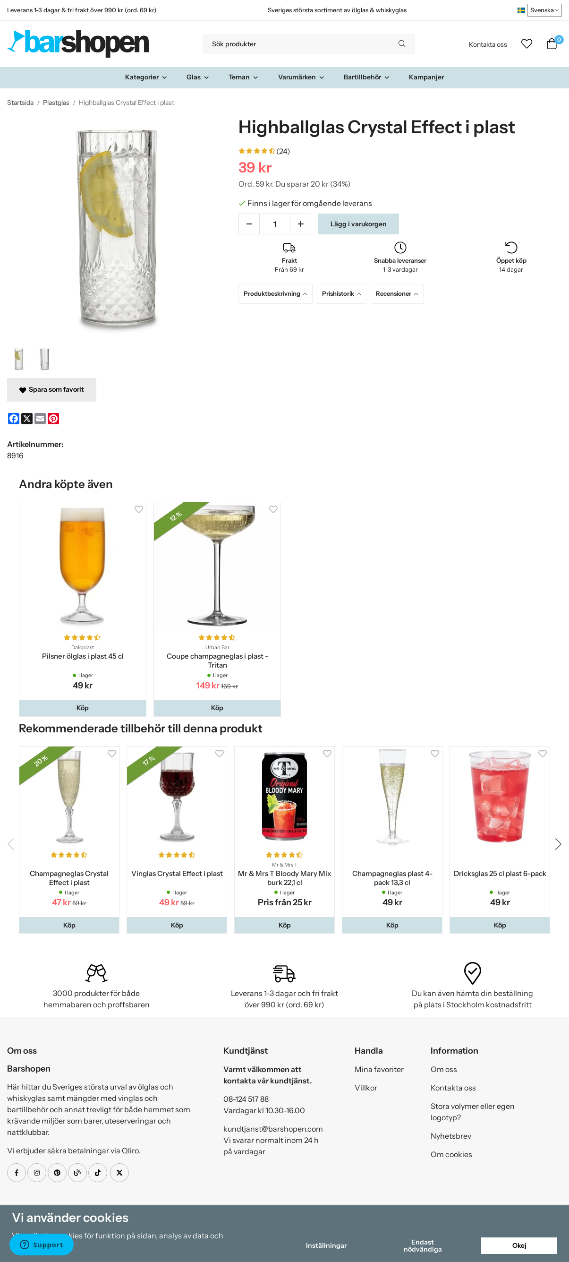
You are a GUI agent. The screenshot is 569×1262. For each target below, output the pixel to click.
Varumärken (301, 77)
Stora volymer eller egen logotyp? (473, 1111)
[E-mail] (40, 418)
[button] (82, 708)
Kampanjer (426, 77)
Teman (244, 77)
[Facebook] (13, 418)
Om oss (444, 1069)
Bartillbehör (367, 77)
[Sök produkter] (296, 44)
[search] (402, 44)
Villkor (366, 1087)
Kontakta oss (488, 44)
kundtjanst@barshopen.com (273, 1128)
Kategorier (146, 77)
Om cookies (451, 1154)
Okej (519, 1245)
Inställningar (326, 1245)
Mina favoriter (379, 1069)
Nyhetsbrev (451, 1136)
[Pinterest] (53, 418)
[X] (27, 418)
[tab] (277, 293)
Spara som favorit (51, 389)
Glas (198, 77)
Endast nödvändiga (423, 1245)
